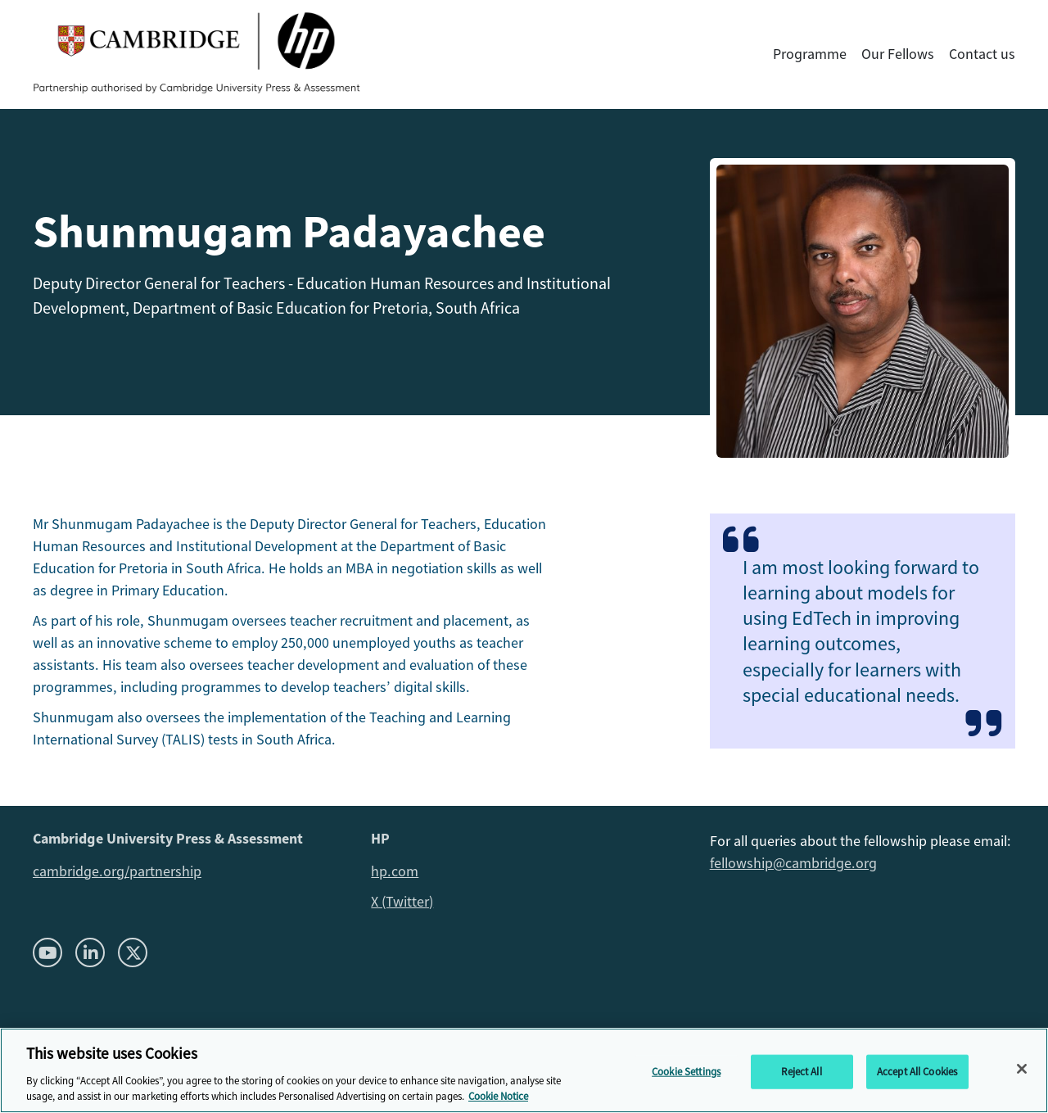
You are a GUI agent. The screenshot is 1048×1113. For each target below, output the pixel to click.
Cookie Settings (686, 1071)
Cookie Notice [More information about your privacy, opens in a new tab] (498, 1096)
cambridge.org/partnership (117, 871)
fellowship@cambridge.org (793, 863)
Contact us (982, 54)
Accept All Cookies (917, 1071)
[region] (524, 1070)
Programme (810, 54)
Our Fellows (897, 54)
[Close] (1022, 1069)
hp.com (394, 871)
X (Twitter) (402, 902)
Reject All (801, 1071)
